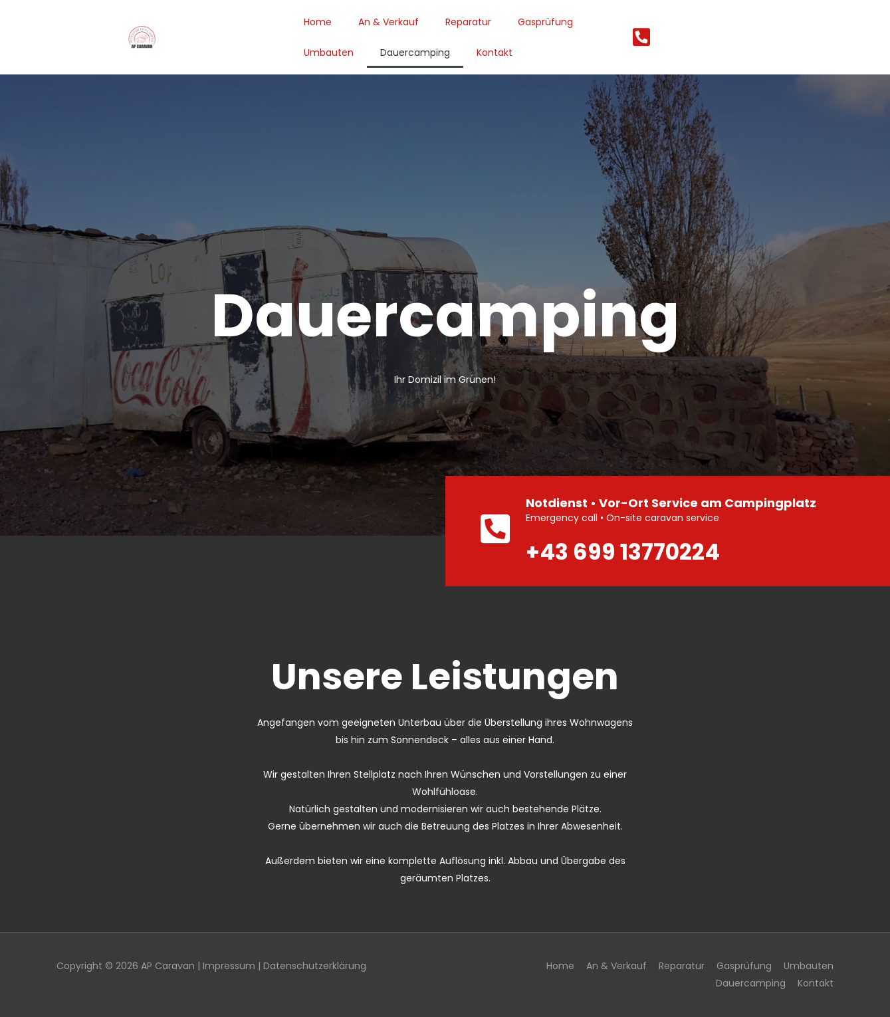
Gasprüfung (545, 22)
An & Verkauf (388, 22)
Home (318, 22)
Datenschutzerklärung (314, 965)
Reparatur (468, 22)
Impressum (229, 965)
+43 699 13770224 (623, 552)
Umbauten (329, 52)
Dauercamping (415, 52)
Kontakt (494, 52)
